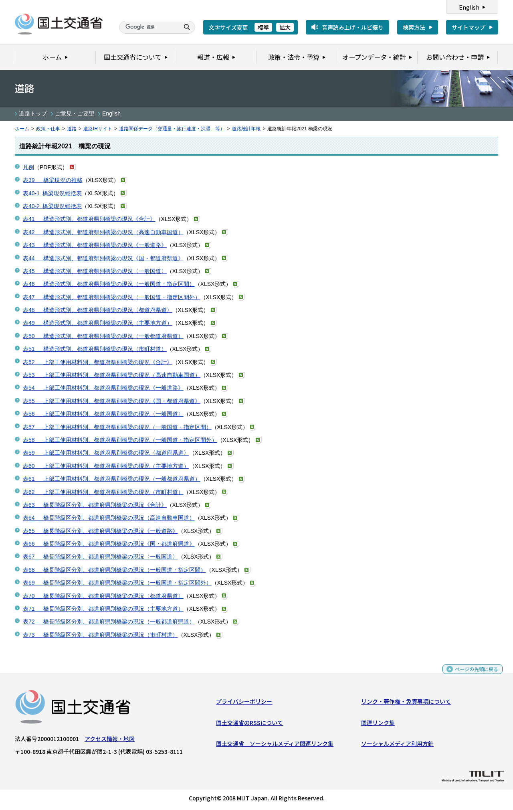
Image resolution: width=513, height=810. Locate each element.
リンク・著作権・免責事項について (406, 703)
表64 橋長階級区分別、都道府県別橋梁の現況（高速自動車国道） (109, 517)
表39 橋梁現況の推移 (53, 180)
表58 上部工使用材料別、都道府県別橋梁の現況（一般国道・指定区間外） (120, 440)
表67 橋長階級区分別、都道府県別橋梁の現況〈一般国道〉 (100, 556)
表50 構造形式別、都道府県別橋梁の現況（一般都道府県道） (103, 336)
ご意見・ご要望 (74, 113)
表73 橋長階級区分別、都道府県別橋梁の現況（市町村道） (100, 635)
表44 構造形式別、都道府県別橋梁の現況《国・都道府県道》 (103, 258)
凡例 (28, 167)
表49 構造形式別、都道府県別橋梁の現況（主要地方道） (97, 323)
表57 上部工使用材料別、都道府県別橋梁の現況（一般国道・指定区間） (117, 427)
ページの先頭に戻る (473, 674)
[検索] (148, 27)
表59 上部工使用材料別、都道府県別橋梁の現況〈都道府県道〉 (106, 453)
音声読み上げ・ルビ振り (353, 27)
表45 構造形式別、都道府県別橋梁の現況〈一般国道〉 (95, 271)
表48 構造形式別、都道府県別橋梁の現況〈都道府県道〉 (97, 310)
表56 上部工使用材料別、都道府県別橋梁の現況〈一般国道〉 (103, 414)
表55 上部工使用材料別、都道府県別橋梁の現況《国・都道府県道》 (111, 401)
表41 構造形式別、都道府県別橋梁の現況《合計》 (89, 219)
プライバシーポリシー (244, 703)
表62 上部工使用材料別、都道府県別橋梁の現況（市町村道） (103, 492)
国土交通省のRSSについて (249, 724)
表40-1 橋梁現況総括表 (52, 193)
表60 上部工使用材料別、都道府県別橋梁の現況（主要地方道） (106, 466)
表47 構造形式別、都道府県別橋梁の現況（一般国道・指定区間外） (111, 297)
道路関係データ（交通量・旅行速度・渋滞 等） (172, 129)
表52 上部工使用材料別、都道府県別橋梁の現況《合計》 (97, 362)
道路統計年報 (246, 129)
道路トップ (33, 113)
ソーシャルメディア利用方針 (397, 745)
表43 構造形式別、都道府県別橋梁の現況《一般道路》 (95, 245)
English (469, 7)
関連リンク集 (378, 724)
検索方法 (414, 27)
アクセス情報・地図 (110, 741)
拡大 (285, 27)
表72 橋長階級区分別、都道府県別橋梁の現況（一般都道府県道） (109, 621)
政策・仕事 (48, 129)
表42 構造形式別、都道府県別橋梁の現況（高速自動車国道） (103, 232)
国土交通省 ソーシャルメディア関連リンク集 (274, 745)
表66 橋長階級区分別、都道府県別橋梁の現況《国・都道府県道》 (109, 544)
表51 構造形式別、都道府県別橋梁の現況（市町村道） (95, 349)
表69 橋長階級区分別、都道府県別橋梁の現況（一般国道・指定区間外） (117, 582)
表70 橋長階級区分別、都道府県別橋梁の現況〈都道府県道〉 (103, 596)
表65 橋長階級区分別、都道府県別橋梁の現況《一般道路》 (100, 531)
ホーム (22, 129)
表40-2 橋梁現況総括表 (52, 206)
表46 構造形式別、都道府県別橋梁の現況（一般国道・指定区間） (109, 284)
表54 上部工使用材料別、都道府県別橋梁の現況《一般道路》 (103, 388)
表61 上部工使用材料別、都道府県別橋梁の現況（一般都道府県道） (111, 479)
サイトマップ (468, 27)
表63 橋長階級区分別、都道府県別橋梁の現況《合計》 (95, 505)
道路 (72, 129)
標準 (263, 27)
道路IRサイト (97, 129)
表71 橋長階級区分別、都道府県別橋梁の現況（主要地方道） (103, 608)
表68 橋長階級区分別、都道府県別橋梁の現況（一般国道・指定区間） (114, 570)
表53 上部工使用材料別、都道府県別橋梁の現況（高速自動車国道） (111, 375)
